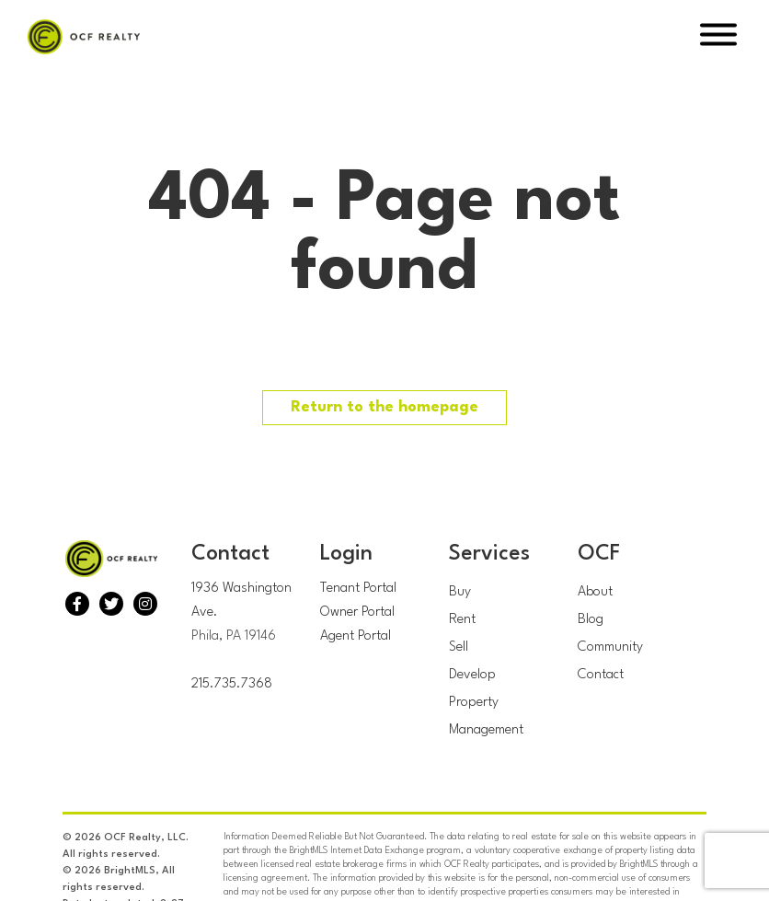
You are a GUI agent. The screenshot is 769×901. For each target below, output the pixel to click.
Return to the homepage (384, 407)
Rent (462, 620)
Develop (472, 675)
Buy (460, 592)
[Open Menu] (718, 37)
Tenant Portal (358, 588)
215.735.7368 (231, 684)
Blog (590, 620)
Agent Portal (355, 636)
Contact (601, 675)
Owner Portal (357, 612)
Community (610, 647)
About (595, 592)
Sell (458, 647)
